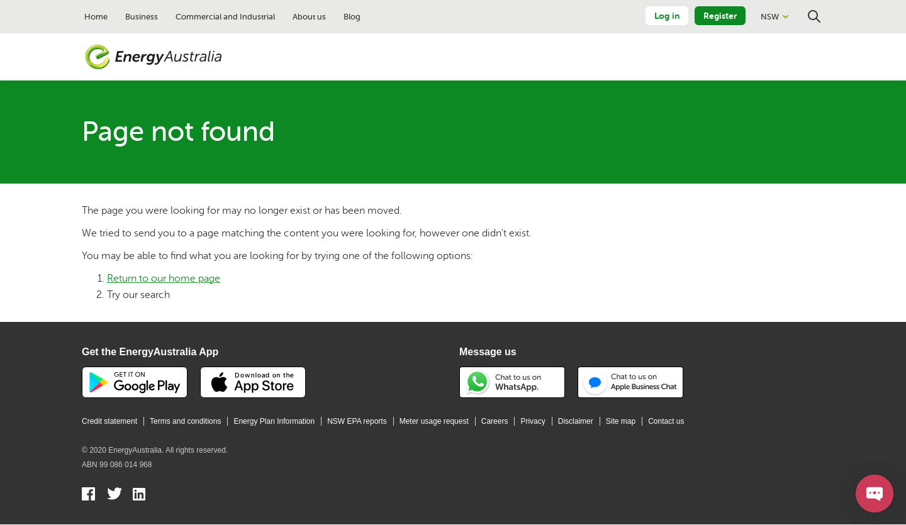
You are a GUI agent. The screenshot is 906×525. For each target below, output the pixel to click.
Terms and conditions (185, 421)
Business (141, 16)
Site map (620, 421)
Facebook (89, 495)
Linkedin (140, 495)
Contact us (666, 421)
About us (309, 16)
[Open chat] (874, 493)
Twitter (114, 495)
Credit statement (109, 421)
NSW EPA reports (356, 421)
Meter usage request (434, 421)
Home (96, 16)
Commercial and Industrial (225, 16)
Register (720, 16)
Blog (352, 16)
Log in (667, 16)
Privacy (532, 421)
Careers (494, 421)
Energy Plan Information (274, 421)
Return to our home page (163, 278)
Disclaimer (575, 421)
